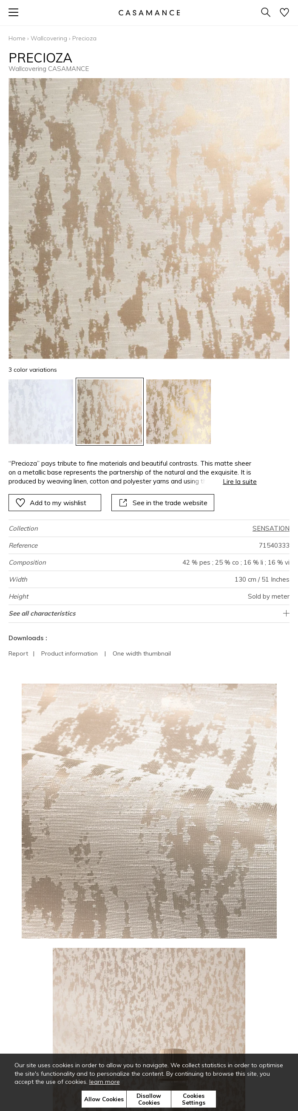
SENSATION (271, 528)
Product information (69, 653)
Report (18, 653)
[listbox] (149, 411)
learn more (104, 1082)
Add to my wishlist (50, 503)
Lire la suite (240, 482)
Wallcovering (49, 38)
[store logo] (148, 12)
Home (17, 38)
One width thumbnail (142, 653)
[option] (41, 411)
